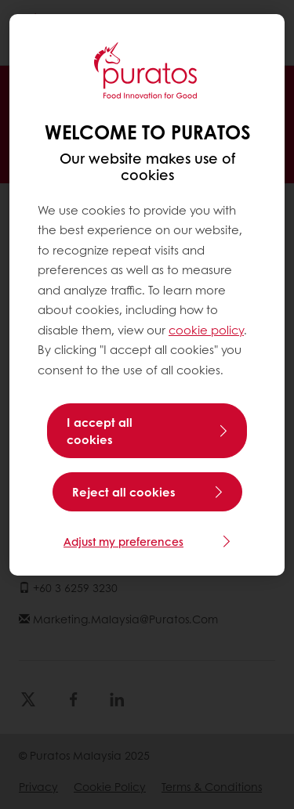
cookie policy (206, 329)
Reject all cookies (124, 491)
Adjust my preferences (123, 541)
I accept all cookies (99, 431)
